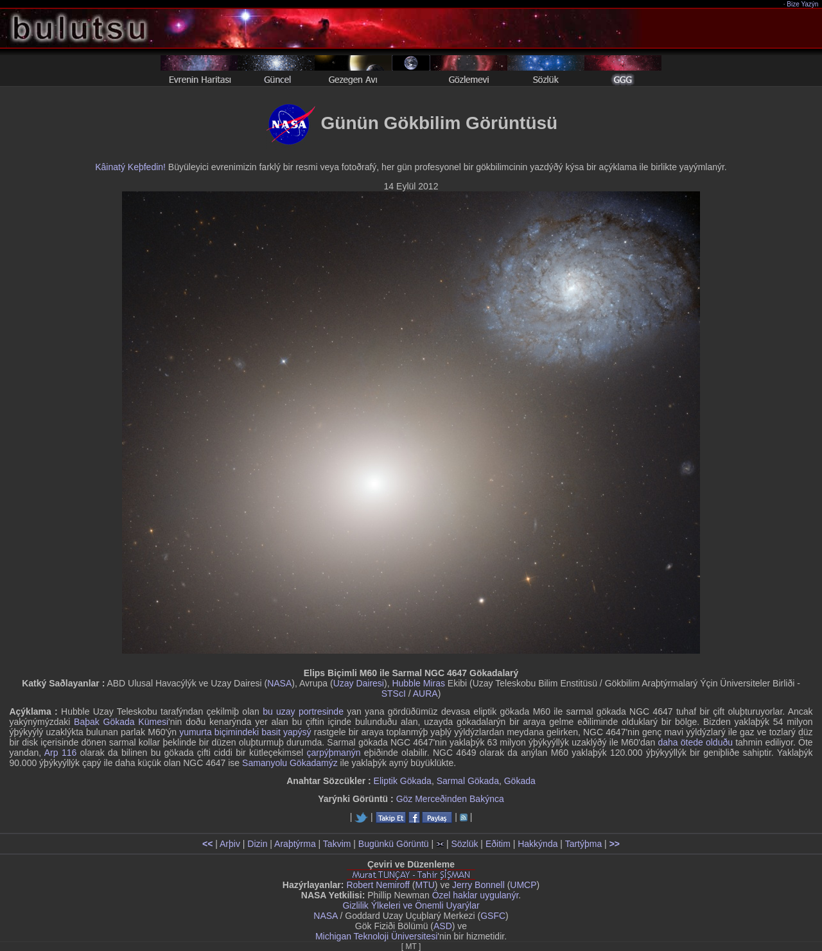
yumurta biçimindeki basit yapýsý (245, 732)
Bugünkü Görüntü (393, 844)
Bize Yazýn (803, 4)
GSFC (492, 916)
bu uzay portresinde (303, 711)
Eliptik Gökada (403, 781)
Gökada (520, 781)
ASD (442, 926)
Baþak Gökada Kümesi (121, 722)
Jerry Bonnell (478, 885)
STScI (393, 693)
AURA (425, 693)
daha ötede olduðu (695, 742)
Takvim (337, 844)
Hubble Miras (418, 683)
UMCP (523, 885)
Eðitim (498, 844)
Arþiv (230, 844)
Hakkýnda (537, 844)
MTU (425, 885)
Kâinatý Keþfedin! (130, 167)
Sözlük (464, 844)
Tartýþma (583, 844)
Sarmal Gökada (468, 781)
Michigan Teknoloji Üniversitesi (376, 936)
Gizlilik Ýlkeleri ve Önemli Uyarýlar (410, 905)
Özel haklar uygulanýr (475, 895)
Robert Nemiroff (378, 885)
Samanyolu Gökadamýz (290, 763)
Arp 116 (60, 752)
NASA (279, 683)
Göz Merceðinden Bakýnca (450, 799)
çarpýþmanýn (333, 752)
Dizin (257, 844)
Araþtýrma (295, 844)
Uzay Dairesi (358, 683)
